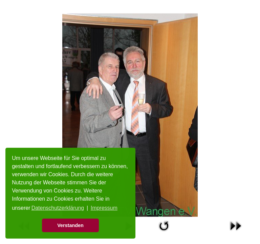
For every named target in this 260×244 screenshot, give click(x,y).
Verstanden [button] (70, 225)
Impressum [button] (104, 208)
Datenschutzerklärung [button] (57, 208)
